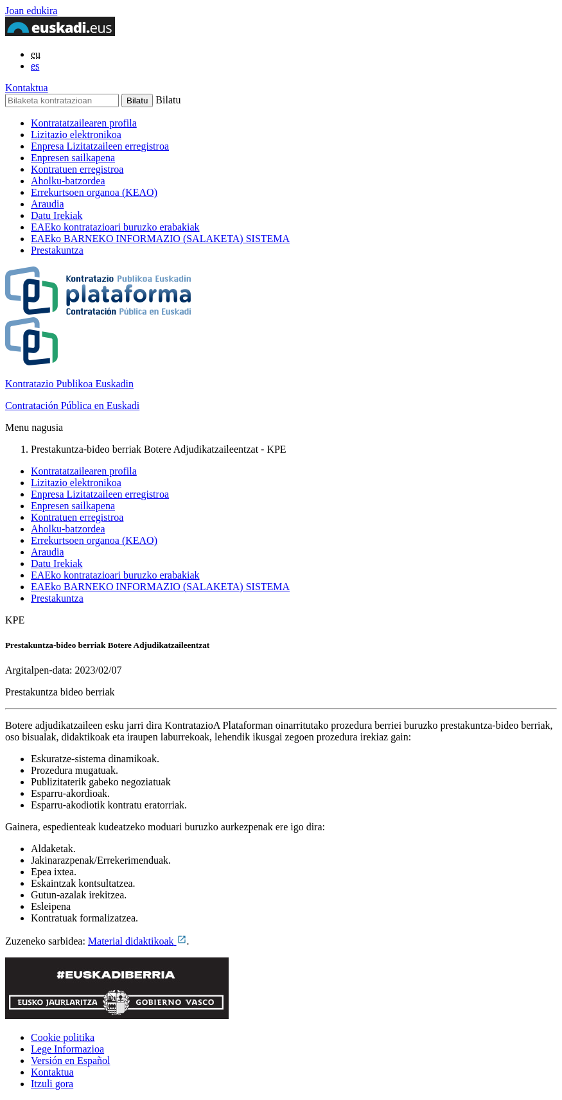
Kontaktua (26, 87)
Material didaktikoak (137, 941)
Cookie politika (62, 1037)
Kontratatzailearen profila (84, 123)
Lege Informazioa (67, 1048)
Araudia (47, 203)
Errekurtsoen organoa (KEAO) (94, 192)
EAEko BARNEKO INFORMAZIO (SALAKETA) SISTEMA (160, 238)
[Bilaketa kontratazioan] (62, 100)
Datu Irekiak (56, 215)
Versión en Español (70, 1060)
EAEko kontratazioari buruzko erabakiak (115, 227)
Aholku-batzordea (68, 180)
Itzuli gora (52, 1083)
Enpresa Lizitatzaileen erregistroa (100, 146)
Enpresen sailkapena (73, 157)
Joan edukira (31, 10)
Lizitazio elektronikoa (76, 134)
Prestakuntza (57, 250)
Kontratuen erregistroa (77, 169)
